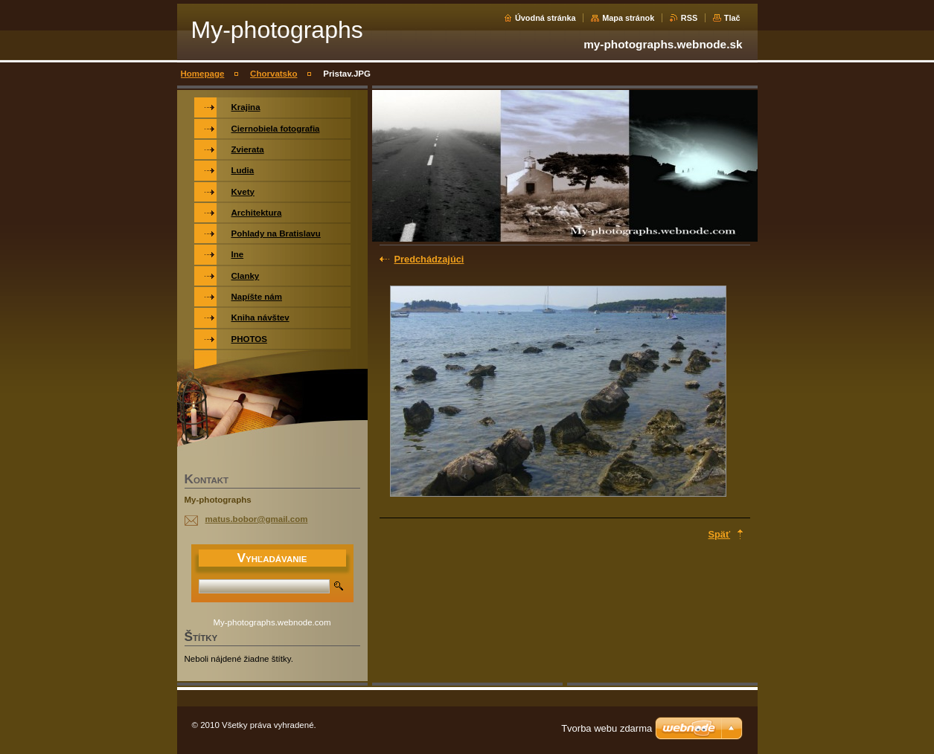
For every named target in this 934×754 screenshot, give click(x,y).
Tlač (732, 17)
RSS (689, 17)
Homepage (203, 73)
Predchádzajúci (429, 259)
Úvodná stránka (545, 17)
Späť (720, 534)
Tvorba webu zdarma (606, 728)
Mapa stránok (628, 17)
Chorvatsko (273, 73)
